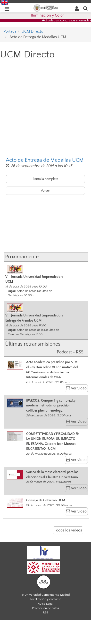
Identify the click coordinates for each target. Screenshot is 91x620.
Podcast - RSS (70, 352)
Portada (10, 31)
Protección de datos (45, 608)
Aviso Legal (45, 603)
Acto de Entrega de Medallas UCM (45, 160)
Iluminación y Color (47, 15)
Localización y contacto (45, 599)
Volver (45, 191)
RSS (45, 612)
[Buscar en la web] (85, 8)
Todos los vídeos (68, 530)
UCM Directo (32, 31)
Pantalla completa (45, 179)
